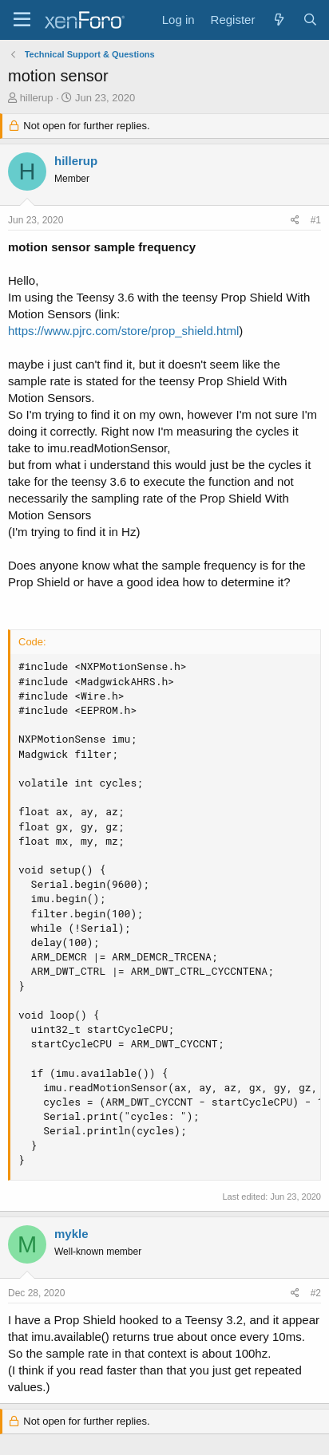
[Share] (295, 220)
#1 (316, 220)
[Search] (310, 19)
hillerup (37, 98)
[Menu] (22, 20)
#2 (316, 1293)
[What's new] (278, 19)
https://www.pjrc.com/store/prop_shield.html (123, 330)
